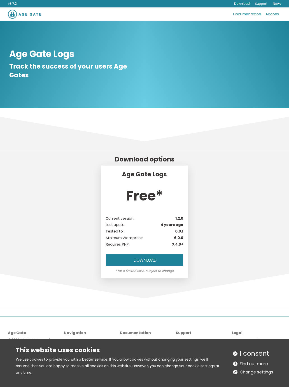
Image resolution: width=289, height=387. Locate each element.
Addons (272, 14)
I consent (254, 353)
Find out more (254, 363)
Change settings (256, 372)
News (277, 3)
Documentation (247, 14)
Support (261, 3)
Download (242, 3)
